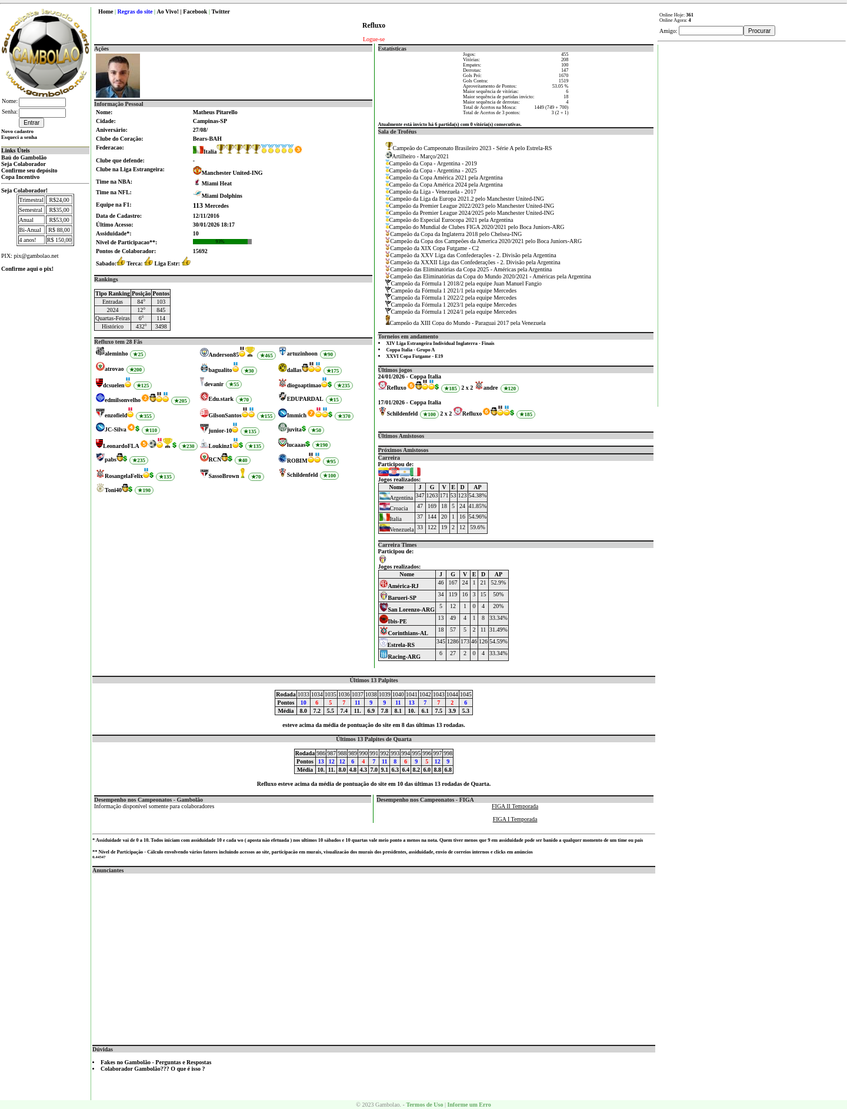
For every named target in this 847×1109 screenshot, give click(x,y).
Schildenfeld (302, 475)
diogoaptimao (304, 385)
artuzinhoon (302, 353)
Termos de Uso (424, 1104)
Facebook (195, 11)
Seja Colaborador (23, 164)
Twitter (220, 11)
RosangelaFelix (124, 476)
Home (106, 11)
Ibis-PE (393, 621)
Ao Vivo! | (170, 11)
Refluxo (396, 387)
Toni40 (113, 490)
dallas (294, 370)
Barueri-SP (397, 598)
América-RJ (399, 586)
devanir (214, 384)
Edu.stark (221, 399)
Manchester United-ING (232, 173)
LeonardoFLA (121, 446)
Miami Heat (217, 183)
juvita (294, 429)
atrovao (114, 369)
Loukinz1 (221, 446)
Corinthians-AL (403, 633)
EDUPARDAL (305, 399)
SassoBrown (224, 476)
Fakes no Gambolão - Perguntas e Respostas (156, 1062)
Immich (296, 415)
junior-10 (220, 430)
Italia (205, 151)
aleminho (116, 353)
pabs (110, 459)
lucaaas (296, 444)
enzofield (116, 415)
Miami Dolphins (222, 195)
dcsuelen (114, 385)
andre (490, 387)
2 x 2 (467, 387)
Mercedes (211, 205)
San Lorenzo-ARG (407, 609)
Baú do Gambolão (23, 157)
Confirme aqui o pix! (27, 268)
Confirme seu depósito (29, 170)
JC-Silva (115, 429)
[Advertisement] (374, 956)
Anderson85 (224, 354)
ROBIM (297, 460)
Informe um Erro (469, 1104)
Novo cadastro (17, 131)
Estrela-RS (397, 645)
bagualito (220, 370)
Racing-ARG (400, 656)
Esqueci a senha (19, 137)
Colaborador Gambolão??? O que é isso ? (153, 1068)
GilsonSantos (225, 415)
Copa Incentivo (20, 177)
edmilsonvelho (123, 400)
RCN (215, 459)
